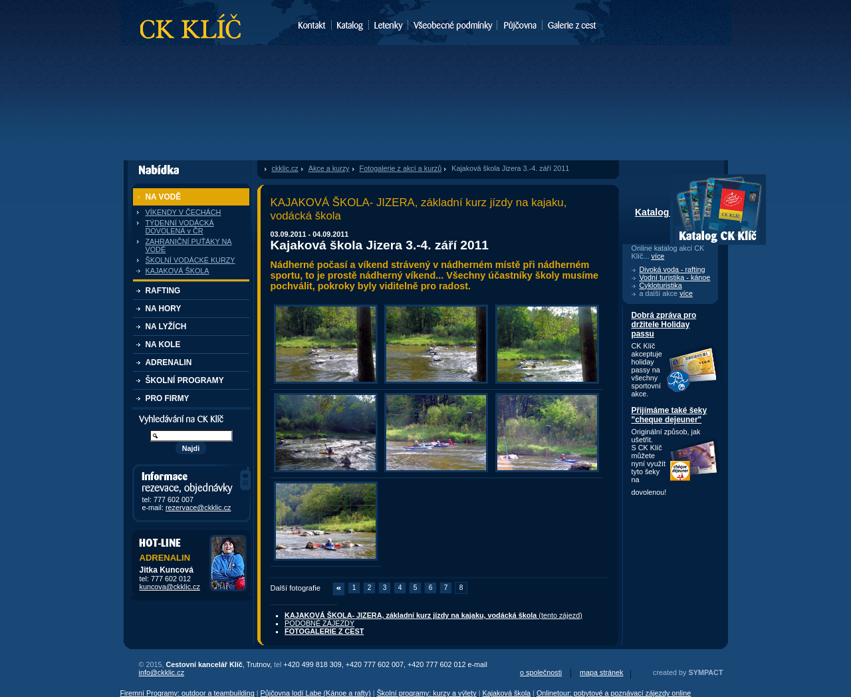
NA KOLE (163, 344)
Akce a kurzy (329, 168)
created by (688, 672)
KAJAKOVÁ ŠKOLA (177, 271)
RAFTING (163, 290)
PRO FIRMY (167, 398)
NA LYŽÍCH (166, 326)
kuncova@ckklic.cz (170, 587)
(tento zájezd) (433, 615)
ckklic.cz (285, 168)
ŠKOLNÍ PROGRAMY (185, 380)
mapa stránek (601, 672)
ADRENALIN (169, 362)
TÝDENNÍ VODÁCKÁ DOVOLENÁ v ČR (180, 227)
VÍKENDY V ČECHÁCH (183, 212)
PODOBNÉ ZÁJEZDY (319, 623)
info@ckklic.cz (162, 672)
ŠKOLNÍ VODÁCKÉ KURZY (190, 260)
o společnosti (541, 672)
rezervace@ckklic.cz (198, 507)
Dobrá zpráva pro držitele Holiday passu (664, 325)
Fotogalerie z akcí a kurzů (401, 168)
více (658, 256)
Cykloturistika (661, 285)
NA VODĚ (164, 197)
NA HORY (164, 308)
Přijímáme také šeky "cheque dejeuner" (669, 415)
